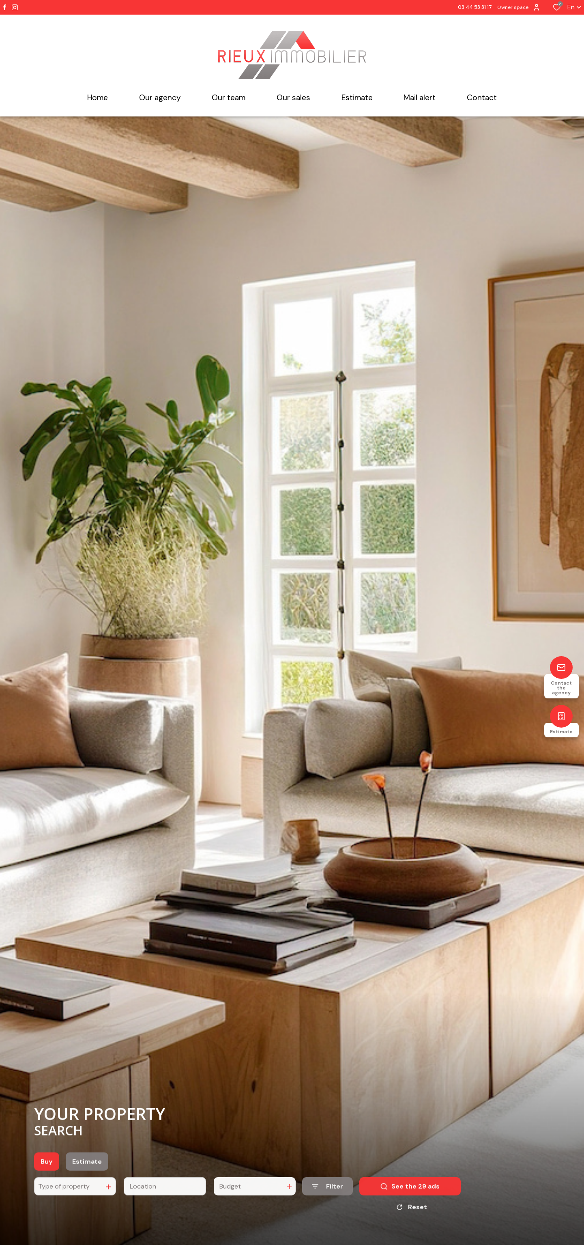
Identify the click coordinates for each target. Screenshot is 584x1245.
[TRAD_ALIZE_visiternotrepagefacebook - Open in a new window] (4, 7)
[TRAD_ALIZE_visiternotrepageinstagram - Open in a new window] (15, 7)
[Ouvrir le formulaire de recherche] (327, 1198)
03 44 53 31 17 (475, 7)
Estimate (87, 1173)
